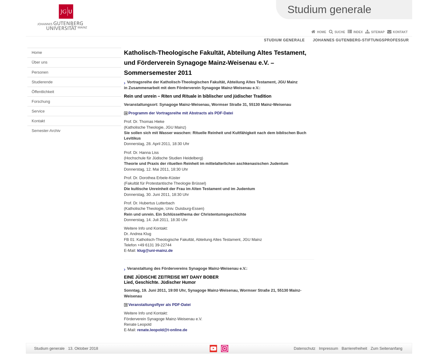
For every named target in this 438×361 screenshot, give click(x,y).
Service (38, 111)
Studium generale (284, 40)
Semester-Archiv (46, 130)
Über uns (39, 62)
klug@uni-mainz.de (155, 250)
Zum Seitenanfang (386, 348)
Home (321, 32)
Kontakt (400, 32)
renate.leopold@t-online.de (162, 330)
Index (358, 32)
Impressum (328, 348)
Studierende (42, 82)
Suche (340, 32)
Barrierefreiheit (354, 348)
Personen (40, 72)
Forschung (41, 101)
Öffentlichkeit (43, 91)
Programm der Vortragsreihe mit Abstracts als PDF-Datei (180, 113)
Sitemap (377, 32)
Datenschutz (304, 348)
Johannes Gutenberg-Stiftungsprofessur (361, 40)
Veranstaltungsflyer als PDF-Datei (159, 304)
